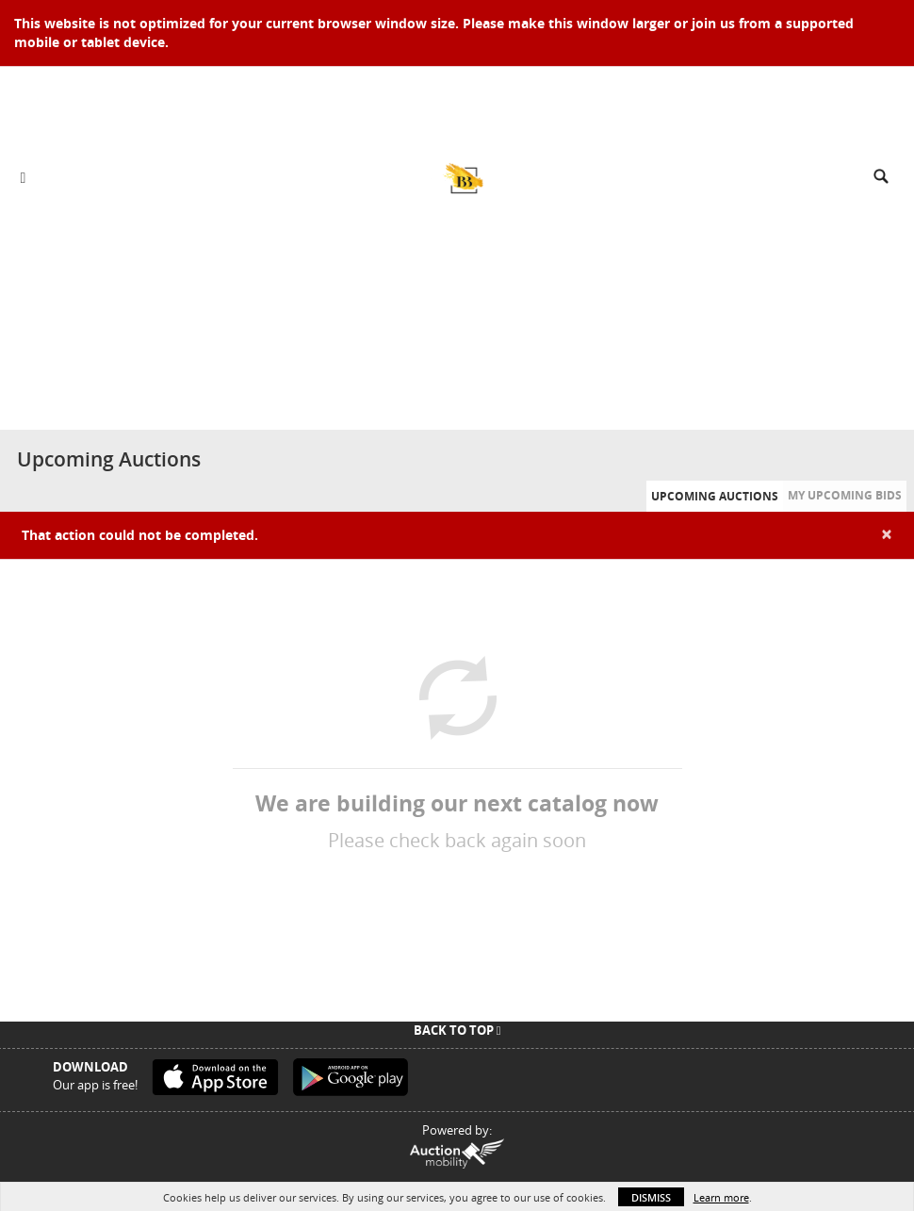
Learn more (721, 1197)
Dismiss (651, 1197)
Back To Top (457, 1030)
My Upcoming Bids (845, 495)
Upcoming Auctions (714, 496)
